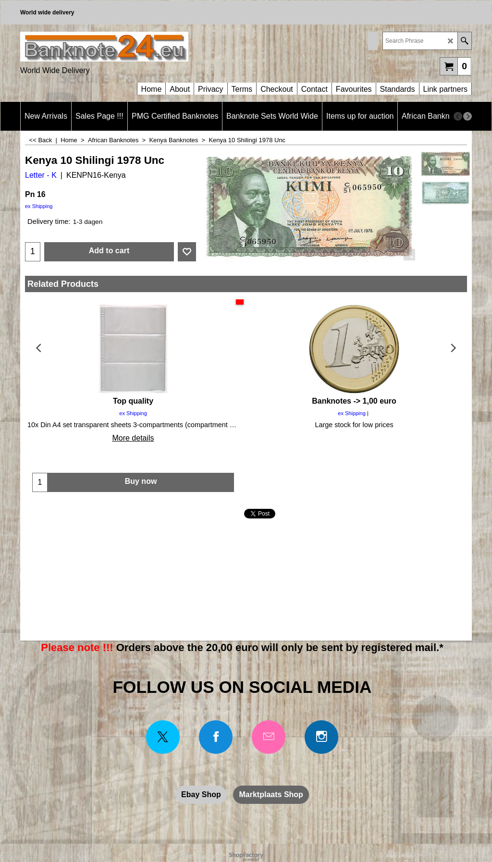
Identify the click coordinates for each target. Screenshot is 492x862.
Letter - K (41, 175)
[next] (467, 116)
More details (133, 438)
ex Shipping (39, 206)
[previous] (458, 116)
